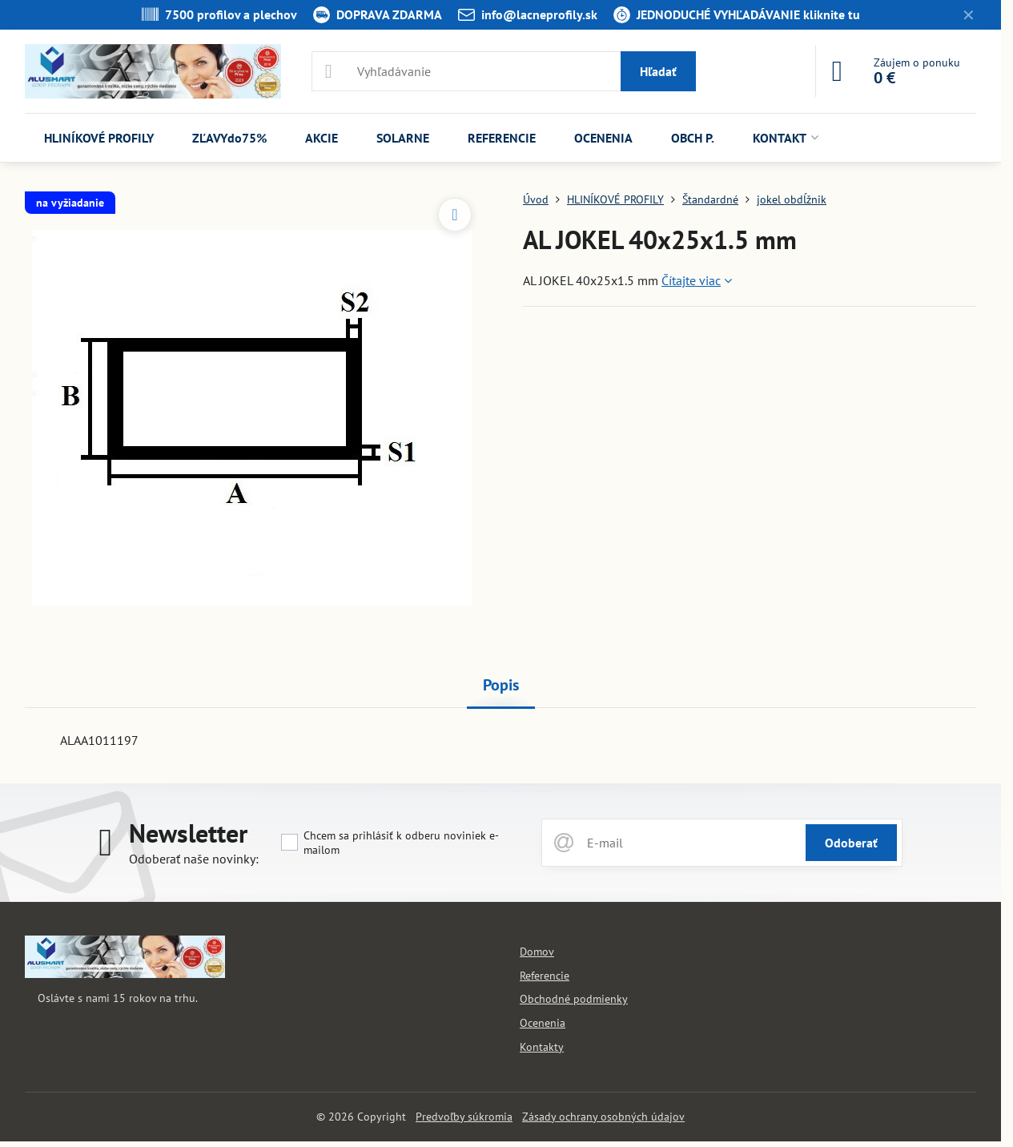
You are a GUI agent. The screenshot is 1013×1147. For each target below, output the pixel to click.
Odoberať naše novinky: (194, 859)
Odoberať (851, 843)
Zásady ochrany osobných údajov (603, 1116)
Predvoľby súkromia (464, 1116)
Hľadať (658, 71)
